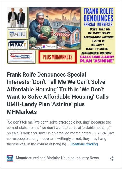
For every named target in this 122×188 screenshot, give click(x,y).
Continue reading (84, 144)
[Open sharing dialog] (111, 157)
